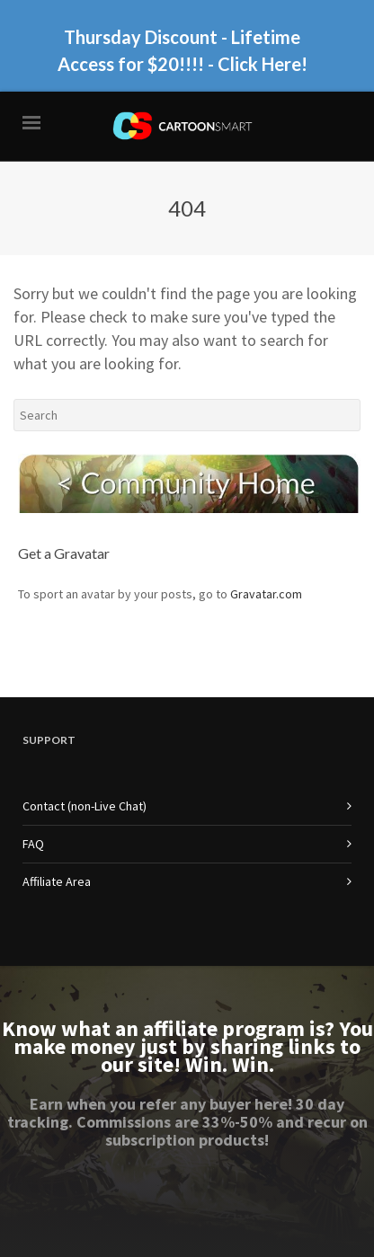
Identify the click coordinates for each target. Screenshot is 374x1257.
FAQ (33, 844)
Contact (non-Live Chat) (84, 806)
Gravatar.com (266, 594)
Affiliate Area (56, 881)
